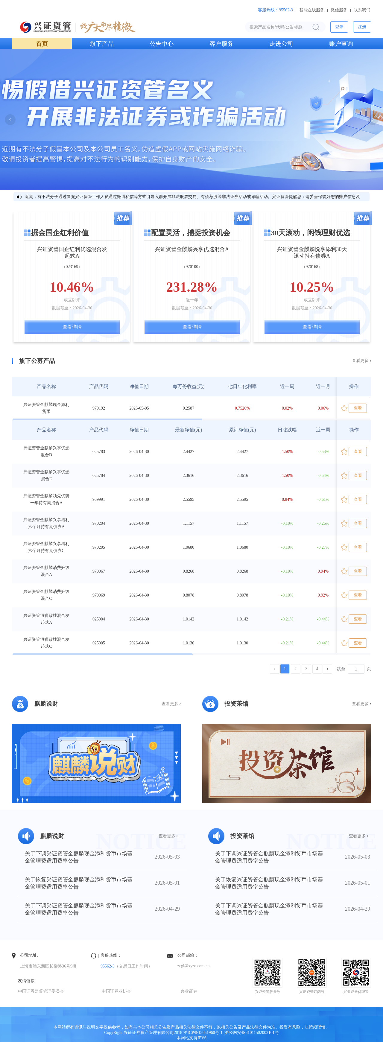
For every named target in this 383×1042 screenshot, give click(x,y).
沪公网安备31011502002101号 (251, 1032)
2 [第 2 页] (296, 669)
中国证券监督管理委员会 (41, 991)
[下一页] (327, 669)
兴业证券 (188, 991)
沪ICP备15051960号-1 (203, 1032)
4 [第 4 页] (317, 669)
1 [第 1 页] (285, 669)
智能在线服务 (311, 10)
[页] (356, 668)
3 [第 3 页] (307, 669)
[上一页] (274, 669)
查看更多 (360, 360)
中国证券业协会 (116, 991)
